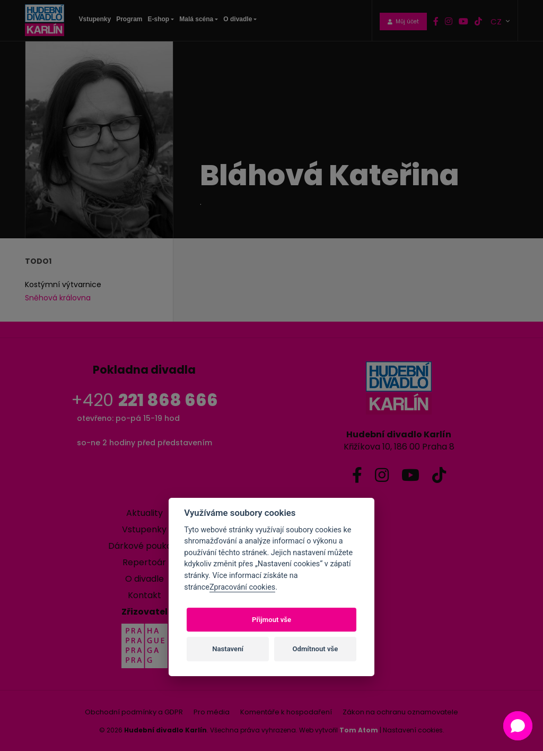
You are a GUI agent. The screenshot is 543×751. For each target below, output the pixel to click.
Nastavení (227, 649)
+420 (144, 400)
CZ (497, 20)
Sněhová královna (58, 297)
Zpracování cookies (242, 587)
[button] (517, 725)
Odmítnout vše (315, 649)
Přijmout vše (271, 620)
